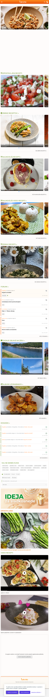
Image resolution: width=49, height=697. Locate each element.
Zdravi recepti (8, 244)
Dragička (4, 290)
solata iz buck (21, 465)
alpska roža (4, 318)
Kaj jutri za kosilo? (6, 292)
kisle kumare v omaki (14, 467)
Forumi (4, 287)
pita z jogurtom (31, 469)
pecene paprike (38, 465)
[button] (47, 2)
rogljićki (44, 465)
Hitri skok (5, 484)
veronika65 (4, 309)
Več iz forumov (43, 336)
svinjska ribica (23, 469)
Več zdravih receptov (40, 282)
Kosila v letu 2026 (28, 427)
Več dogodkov (43, 458)
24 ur (13, 474)
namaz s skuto (5, 469)
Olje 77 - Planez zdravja (8, 311)
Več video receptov (41, 238)
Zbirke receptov (9, 113)
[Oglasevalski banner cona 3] (24, 50)
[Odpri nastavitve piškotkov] (36, 692)
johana (3, 439)
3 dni (17, 474)
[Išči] (44, 2)
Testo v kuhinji (27, 446)
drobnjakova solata (14, 469)
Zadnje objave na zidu (12, 340)
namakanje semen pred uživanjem (11, 301)
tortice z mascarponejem (26, 467)
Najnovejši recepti (10, 157)
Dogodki (4, 423)
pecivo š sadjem (29, 465)
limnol (3, 299)
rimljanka (4, 327)
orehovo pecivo (36, 467)
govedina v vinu (13, 465)
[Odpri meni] (1, 2)
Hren (3, 320)
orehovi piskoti (5, 467)
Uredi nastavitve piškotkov (24, 656)
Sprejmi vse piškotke (12, 692)
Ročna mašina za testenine (9, 329)
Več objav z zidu (42, 378)
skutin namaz (5, 465)
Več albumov (42, 418)
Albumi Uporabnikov (11, 384)
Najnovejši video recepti (13, 201)
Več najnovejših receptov (39, 194)
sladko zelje (43, 467)
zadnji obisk (7, 474)
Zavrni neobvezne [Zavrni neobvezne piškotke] (25, 692)
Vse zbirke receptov (40, 150)
